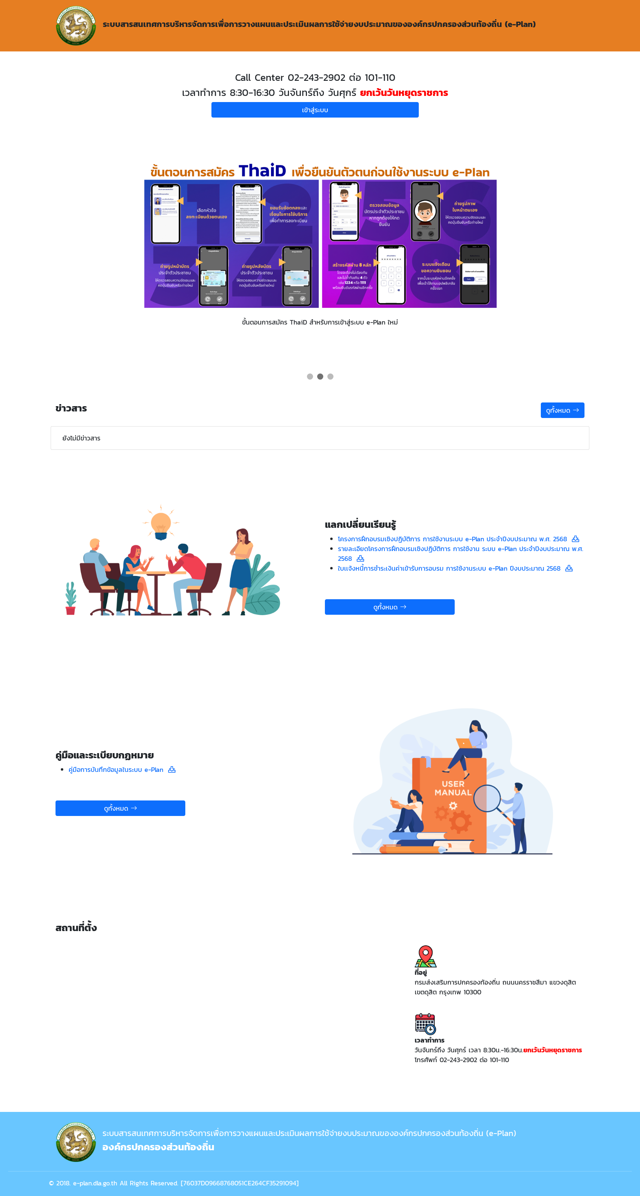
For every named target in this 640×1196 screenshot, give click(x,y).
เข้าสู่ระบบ (315, 110)
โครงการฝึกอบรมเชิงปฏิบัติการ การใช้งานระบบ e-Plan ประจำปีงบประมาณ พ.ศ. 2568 (455, 539)
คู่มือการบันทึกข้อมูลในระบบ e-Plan (118, 769)
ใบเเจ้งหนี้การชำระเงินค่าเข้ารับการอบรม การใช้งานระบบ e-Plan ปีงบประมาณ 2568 (451, 568)
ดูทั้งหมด (562, 410)
